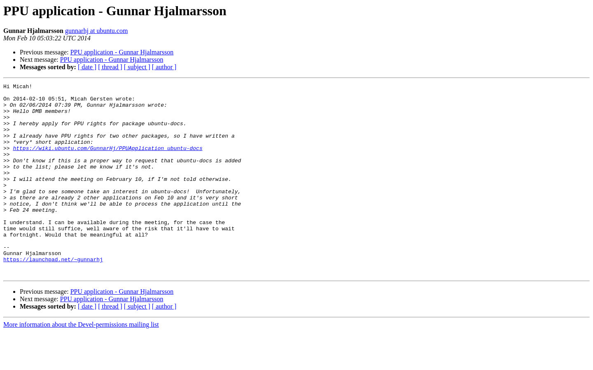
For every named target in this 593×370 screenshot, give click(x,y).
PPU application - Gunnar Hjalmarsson (122, 52)
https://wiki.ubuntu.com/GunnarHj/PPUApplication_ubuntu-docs (107, 161)
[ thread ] (110, 66)
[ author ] (164, 66)
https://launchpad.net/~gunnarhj (53, 295)
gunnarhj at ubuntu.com (96, 30)
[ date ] (87, 66)
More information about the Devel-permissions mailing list (81, 362)
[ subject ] (137, 66)
